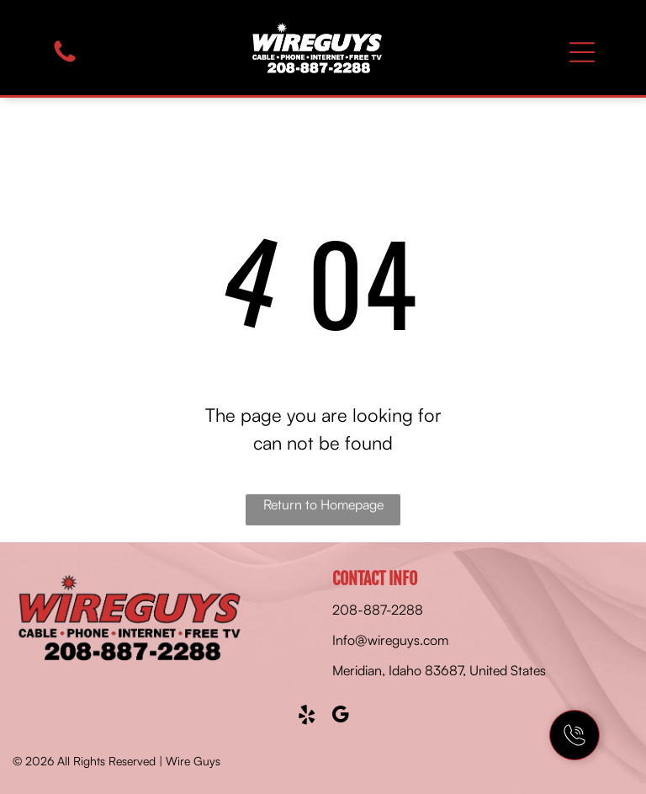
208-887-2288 (377, 609)
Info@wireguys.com (390, 639)
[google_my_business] (340, 716)
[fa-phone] (64, 60)
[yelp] (306, 716)
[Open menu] (582, 52)
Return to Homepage (323, 504)
